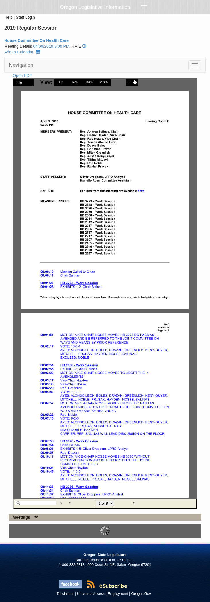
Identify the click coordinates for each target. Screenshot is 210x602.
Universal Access (91, 594)
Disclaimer (65, 594)
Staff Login (25, 17)
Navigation (21, 65)
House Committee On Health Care (36, 40)
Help (8, 17)
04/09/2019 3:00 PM (51, 46)
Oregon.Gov (141, 594)
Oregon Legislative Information (95, 7)
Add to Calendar (22, 52)
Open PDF (22, 75)
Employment (118, 594)
